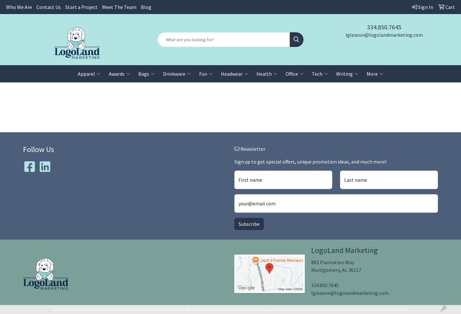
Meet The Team (119, 7)
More (375, 74)
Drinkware (177, 74)
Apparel (89, 74)
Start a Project (81, 7)
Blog (146, 7)
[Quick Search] (224, 39)
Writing (347, 74)
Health (266, 74)
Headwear (234, 74)
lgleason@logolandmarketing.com (384, 35)
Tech (320, 74)
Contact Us (48, 7)
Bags (146, 74)
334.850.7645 (384, 27)
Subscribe (249, 224)
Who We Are (19, 7)
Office (294, 74)
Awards (119, 74)
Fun (206, 74)
